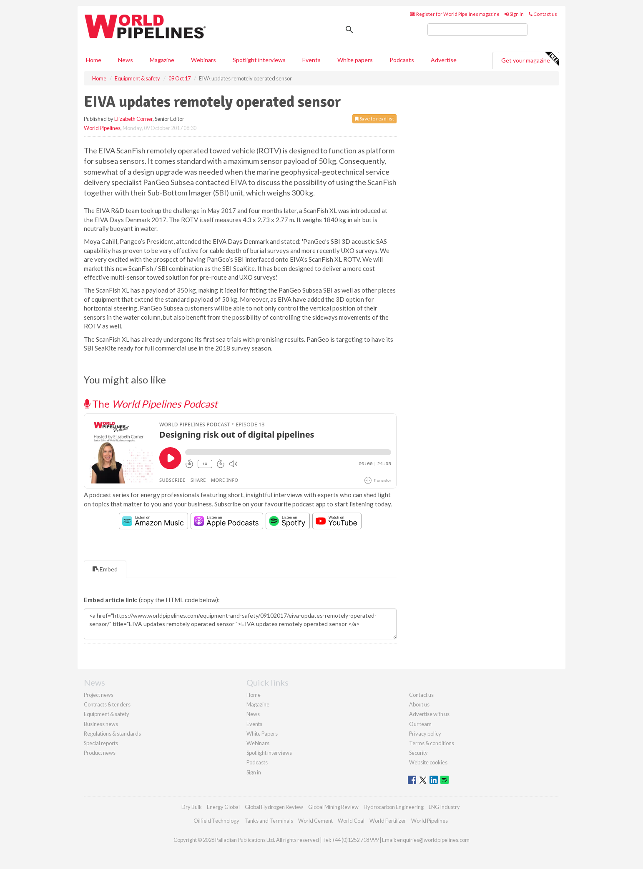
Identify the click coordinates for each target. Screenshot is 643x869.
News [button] (125, 59)
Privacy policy (425, 733)
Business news (101, 724)
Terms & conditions (431, 743)
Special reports (101, 743)
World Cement (315, 820)
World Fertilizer (387, 820)
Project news (98, 694)
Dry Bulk (191, 807)
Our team (420, 724)
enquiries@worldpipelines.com (433, 839)
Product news (100, 752)
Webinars (203, 59)
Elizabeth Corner (133, 118)
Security (418, 752)
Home (93, 59)
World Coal (351, 820)
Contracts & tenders (107, 704)
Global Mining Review (333, 807)
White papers (355, 59)
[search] (477, 29)
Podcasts (401, 59)
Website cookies (428, 762)
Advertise (444, 59)
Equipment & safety (106, 714)
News (253, 714)
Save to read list (374, 118)
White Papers (262, 733)
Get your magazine (530, 59)
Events (311, 59)
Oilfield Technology (216, 820)
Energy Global (223, 807)
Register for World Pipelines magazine (455, 14)
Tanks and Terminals (268, 820)
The (151, 404)
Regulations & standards (112, 733)
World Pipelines (102, 128)
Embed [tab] (105, 569)
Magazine (162, 59)
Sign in (514, 14)
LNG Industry (444, 807)
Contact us (543, 14)
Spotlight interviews (259, 59)
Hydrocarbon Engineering (394, 807)
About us (419, 704)
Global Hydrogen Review (274, 807)
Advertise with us (429, 714)
